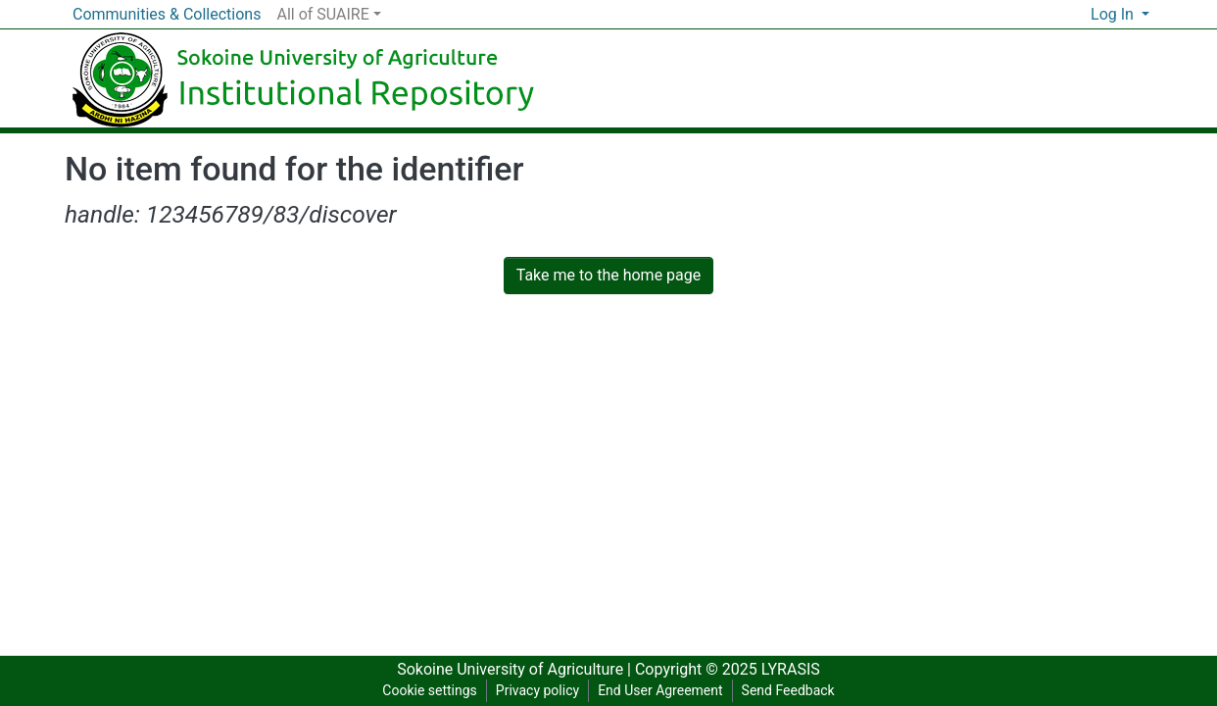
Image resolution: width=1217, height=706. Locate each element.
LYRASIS (790, 669)
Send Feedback (788, 690)
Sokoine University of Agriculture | (516, 669)
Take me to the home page (609, 275)
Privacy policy (537, 690)
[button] (1075, 15)
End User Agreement (660, 690)
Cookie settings (429, 690)
